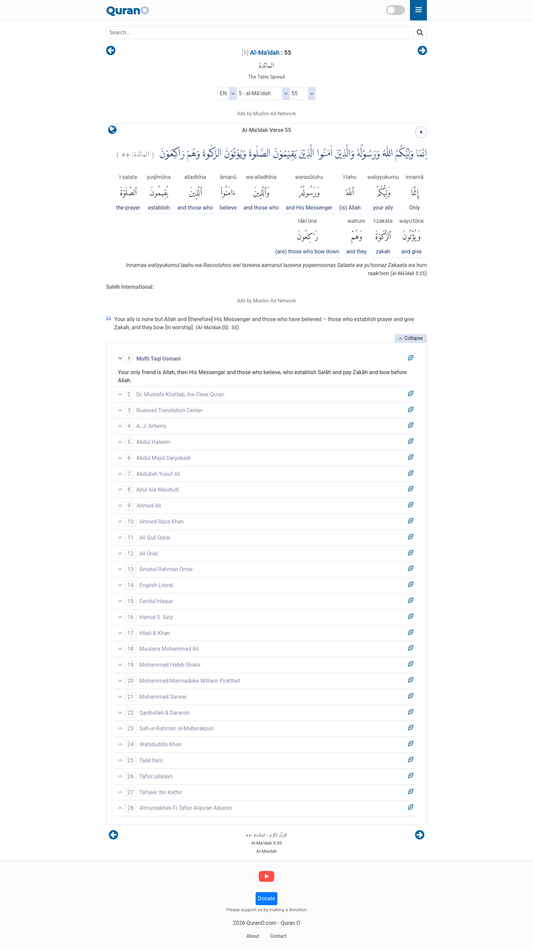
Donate (266, 898)
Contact (278, 936)
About (252, 936)
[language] (112, 131)
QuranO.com (261, 923)
